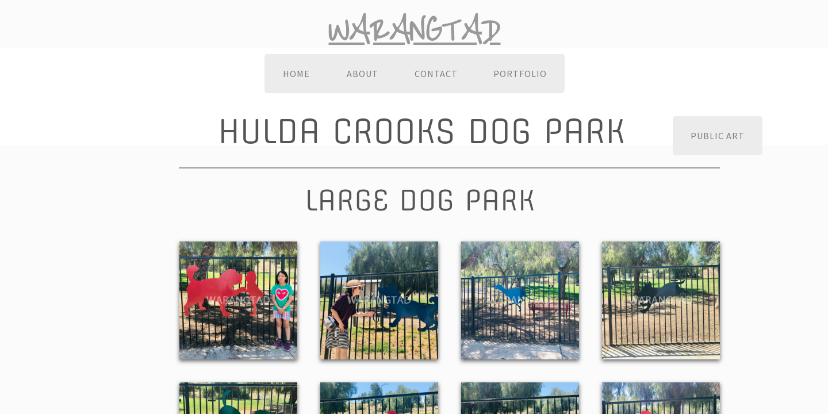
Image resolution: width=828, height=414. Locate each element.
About (362, 73)
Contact (436, 73)
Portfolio (520, 73)
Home (296, 73)
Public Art (718, 135)
